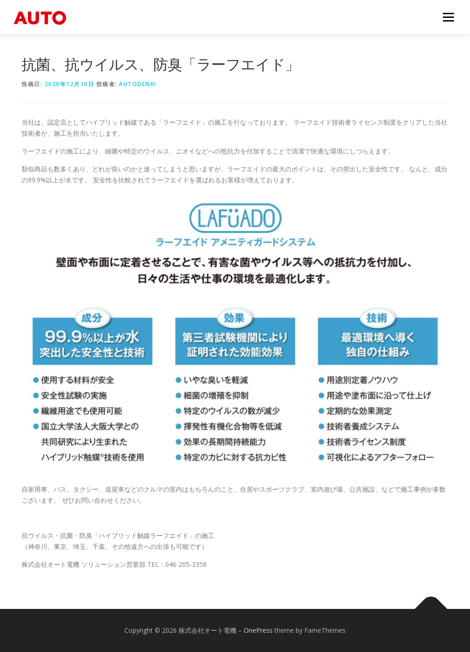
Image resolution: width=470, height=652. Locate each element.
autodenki (138, 84)
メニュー (448, 17)
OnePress (258, 630)
